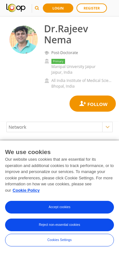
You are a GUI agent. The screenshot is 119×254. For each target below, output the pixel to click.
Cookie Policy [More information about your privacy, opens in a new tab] (26, 191)
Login (58, 8)
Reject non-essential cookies (59, 226)
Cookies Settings (59, 241)
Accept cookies (59, 208)
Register (92, 8)
